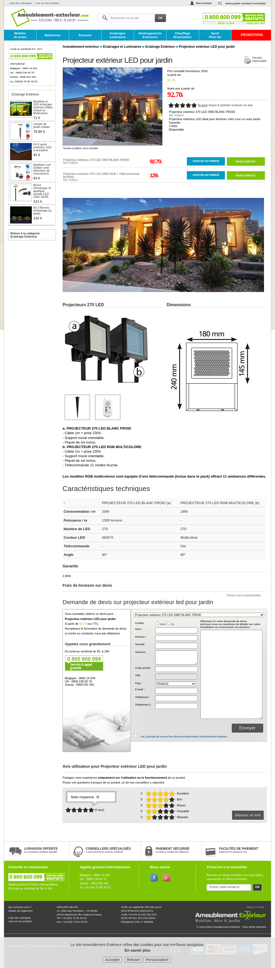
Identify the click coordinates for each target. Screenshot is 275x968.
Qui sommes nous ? (20, 907)
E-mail (140, 689)
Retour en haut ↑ (256, 907)
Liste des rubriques (20, 3)
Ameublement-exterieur (81, 47)
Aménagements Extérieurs (150, 35)
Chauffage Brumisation (182, 35)
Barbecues (52, 35)
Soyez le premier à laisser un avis (230, 105)
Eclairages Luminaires (117, 35)
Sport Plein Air (215, 35)
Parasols (85, 35)
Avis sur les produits (47, 3)
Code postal (142, 667)
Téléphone (142, 697)
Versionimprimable (259, 59)
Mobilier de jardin (20, 35)
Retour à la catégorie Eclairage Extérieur (25, 235)
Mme (163, 624)
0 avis (203, 105)
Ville (137, 675)
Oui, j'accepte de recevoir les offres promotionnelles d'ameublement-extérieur (183, 736)
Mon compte (204, 3)
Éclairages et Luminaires (122, 47)
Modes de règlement (20, 910)
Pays (138, 683)
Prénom (141, 636)
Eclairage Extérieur (160, 47)
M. (173, 624)
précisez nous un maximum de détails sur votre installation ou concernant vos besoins (230, 624)
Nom (139, 628)
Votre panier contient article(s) (245, 3)
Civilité (139, 623)
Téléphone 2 (143, 704)
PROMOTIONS (252, 35)
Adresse (140, 652)
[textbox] (176, 669)
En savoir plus (137, 950)
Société (139, 644)
